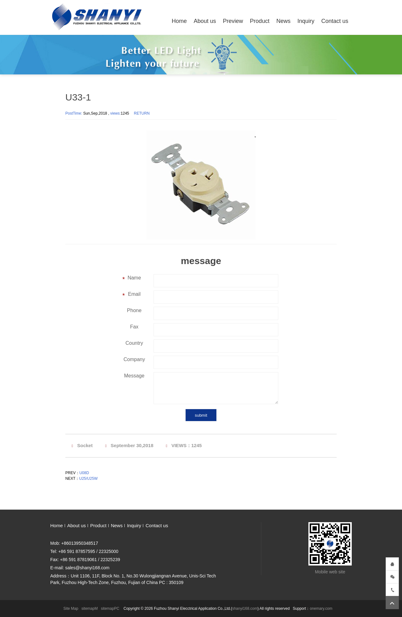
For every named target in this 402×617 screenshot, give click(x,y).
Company (134, 359)
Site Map (70, 608)
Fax (134, 326)
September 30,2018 (132, 445)
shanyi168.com (245, 608)
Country (134, 343)
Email (134, 294)
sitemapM (89, 608)
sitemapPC (110, 608)
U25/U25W (88, 478)
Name (134, 277)
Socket (85, 445)
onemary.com (321, 608)
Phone (134, 310)
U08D (84, 473)
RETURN (141, 113)
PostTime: (74, 113)
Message (134, 375)
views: (115, 113)
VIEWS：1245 (186, 445)
